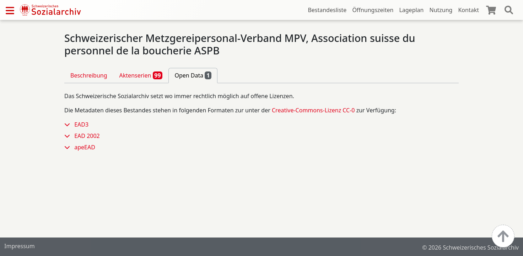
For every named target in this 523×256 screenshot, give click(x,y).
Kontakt (468, 10)
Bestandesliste (327, 10)
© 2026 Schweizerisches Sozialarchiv (470, 247)
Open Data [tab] (192, 75)
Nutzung (440, 10)
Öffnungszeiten (372, 10)
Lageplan (411, 10)
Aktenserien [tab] (141, 75)
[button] (69, 124)
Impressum (19, 246)
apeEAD (84, 147)
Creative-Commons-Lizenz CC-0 (313, 110)
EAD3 (81, 124)
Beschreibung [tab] (88, 75)
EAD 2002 (87, 136)
